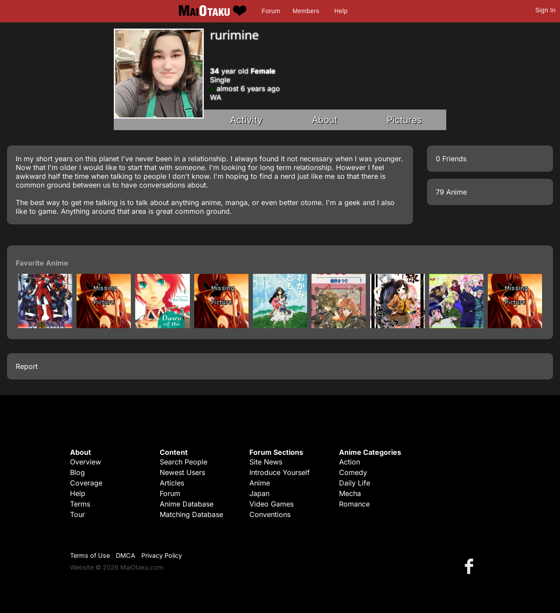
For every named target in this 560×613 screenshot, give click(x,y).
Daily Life (354, 482)
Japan (259, 493)
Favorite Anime (42, 263)
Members (306, 10)
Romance (354, 504)
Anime (259, 482)
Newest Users (182, 472)
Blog (77, 472)
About (324, 119)
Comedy (353, 472)
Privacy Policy (161, 555)
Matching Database (191, 514)
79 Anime (451, 192)
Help (340, 10)
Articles (172, 482)
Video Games (271, 504)
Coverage (86, 482)
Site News (265, 461)
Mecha (350, 493)
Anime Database (187, 504)
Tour (77, 514)
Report (27, 366)
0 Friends (451, 158)
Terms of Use (90, 555)
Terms (80, 504)
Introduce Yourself (279, 472)
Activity (246, 119)
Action (349, 461)
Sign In (546, 10)
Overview (85, 461)
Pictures (404, 119)
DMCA (125, 555)
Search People (183, 461)
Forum (271, 10)
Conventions (269, 514)
